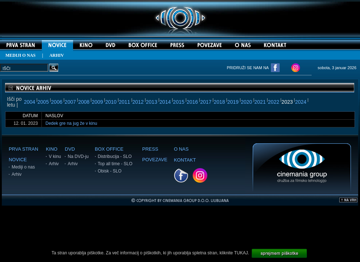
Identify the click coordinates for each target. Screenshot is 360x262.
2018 (219, 102)
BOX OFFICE (109, 149)
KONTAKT (185, 160)
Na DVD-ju (78, 156)
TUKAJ (241, 252)
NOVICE (18, 159)
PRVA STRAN (23, 149)
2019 (233, 102)
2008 (83, 102)
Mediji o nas (23, 167)
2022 (273, 102)
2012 (138, 102)
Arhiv (16, 174)
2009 (97, 102)
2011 (124, 102)
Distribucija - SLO (115, 156)
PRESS (150, 149)
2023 (287, 102)
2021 (260, 102)
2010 (110, 102)
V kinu (55, 156)
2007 (70, 102)
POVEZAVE (154, 159)
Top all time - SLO (115, 163)
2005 (43, 102)
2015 (178, 102)
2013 (151, 102)
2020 (246, 102)
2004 (29, 102)
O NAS (181, 149)
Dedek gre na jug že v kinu (71, 123)
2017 (205, 102)
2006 (56, 102)
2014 (165, 102)
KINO (51, 149)
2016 (192, 102)
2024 (300, 102)
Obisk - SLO (109, 171)
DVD (70, 149)
